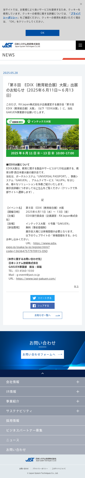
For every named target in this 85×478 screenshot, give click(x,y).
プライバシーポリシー (40, 468)
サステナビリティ (19, 410)
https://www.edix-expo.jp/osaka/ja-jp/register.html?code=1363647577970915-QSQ (31, 247)
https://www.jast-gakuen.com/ (36, 278)
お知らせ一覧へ (43, 315)
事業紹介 (12, 401)
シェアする (43, 306)
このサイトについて (59, 468)
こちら (39, 188)
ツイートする (45, 298)
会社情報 (12, 381)
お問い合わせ (24, 468)
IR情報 (11, 391)
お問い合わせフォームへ (39, 354)
